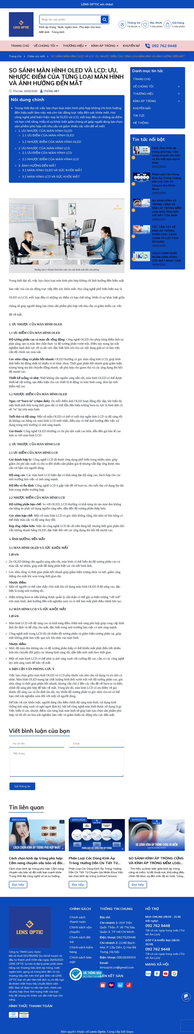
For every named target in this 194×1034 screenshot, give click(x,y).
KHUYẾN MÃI (132, 46)
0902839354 (126, 957)
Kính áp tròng (47, 27)
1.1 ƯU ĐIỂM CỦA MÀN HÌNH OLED (48, 135)
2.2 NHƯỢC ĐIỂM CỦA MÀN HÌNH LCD (50, 159)
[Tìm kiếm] (104, 19)
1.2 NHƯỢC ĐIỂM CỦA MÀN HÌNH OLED (51, 142)
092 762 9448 (164, 45)
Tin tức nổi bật (148, 139)
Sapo (129, 1031)
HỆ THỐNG (141, 123)
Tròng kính (57, 32)
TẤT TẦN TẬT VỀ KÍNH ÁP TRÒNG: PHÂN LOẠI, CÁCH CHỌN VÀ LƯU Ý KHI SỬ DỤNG (165, 234)
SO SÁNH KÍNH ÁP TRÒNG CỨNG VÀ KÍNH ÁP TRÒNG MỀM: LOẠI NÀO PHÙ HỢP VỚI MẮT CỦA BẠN (167, 208)
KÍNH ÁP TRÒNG (103, 46)
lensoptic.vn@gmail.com (117, 967)
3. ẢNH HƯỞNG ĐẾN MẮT (37, 165)
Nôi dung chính (27, 99)
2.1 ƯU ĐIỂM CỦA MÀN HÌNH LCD (47, 153)
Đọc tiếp (18, 884)
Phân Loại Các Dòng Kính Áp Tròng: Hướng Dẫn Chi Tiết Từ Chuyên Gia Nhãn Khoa (166, 182)
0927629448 (126, 937)
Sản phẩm (156, 26)
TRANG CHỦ (20, 46)
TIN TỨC (139, 115)
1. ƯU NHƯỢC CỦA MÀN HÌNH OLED (45, 131)
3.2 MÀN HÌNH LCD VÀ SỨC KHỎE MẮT (51, 176)
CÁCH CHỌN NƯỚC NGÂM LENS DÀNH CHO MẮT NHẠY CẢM (166, 256)
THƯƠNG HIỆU (73, 46)
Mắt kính (44, 32)
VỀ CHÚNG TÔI (45, 46)
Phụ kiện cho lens (90, 27)
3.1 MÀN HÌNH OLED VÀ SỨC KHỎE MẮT (52, 170)
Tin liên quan (26, 807)
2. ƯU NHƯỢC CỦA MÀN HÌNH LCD (44, 148)
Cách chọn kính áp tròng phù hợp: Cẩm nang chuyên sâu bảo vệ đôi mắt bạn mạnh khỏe (166, 155)
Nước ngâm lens (68, 27)
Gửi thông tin (22, 786)
